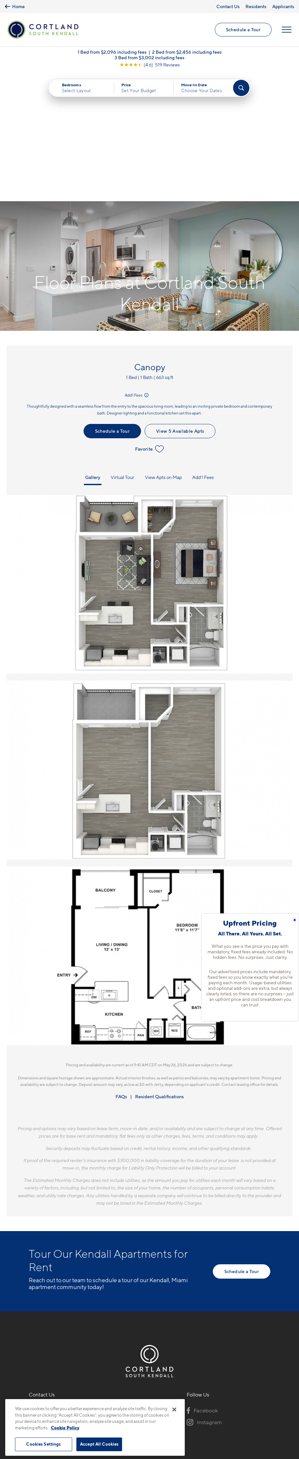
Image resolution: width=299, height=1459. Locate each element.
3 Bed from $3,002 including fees (149, 57)
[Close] (174, 1409)
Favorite (149, 319)
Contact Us (228, 6)
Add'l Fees (137, 266)
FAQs (121, 967)
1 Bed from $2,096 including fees (112, 52)
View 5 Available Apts (180, 301)
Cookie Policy (65, 1427)
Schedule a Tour (243, 29)
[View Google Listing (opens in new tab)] (149, 64)
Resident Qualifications (159, 967)
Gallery (92, 348)
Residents (255, 6)
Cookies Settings (43, 1444)
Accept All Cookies (99, 1444)
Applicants (283, 6)
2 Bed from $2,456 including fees (187, 52)
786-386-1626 (46, 1280)
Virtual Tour (122, 348)
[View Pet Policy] (84, 1315)
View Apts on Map (163, 348)
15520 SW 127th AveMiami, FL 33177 (53, 1296)
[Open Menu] (286, 30)
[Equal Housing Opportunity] (32, 1315)
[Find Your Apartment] (241, 88)
